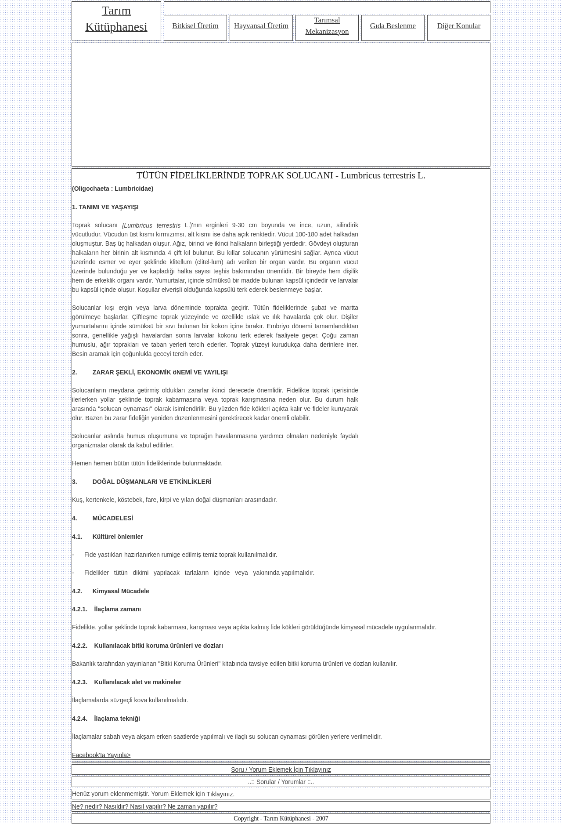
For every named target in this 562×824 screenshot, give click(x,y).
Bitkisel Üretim (195, 26)
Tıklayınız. (221, 794)
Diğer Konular (459, 26)
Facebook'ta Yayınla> (101, 754)
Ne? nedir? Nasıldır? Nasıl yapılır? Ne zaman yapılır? (144, 806)
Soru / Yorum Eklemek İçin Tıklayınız (281, 769)
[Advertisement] (281, 104)
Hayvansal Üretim (261, 26)
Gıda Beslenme (393, 26)
